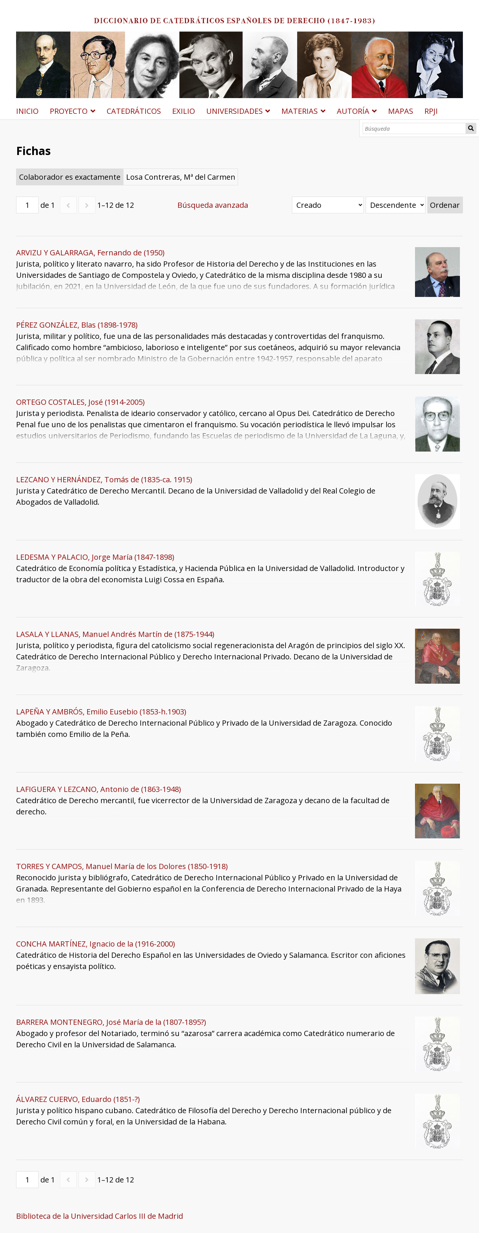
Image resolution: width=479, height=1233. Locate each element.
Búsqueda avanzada (212, 205)
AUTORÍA (353, 111)
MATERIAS (299, 111)
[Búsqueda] (414, 128)
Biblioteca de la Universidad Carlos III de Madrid (99, 1216)
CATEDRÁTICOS (134, 111)
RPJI (431, 111)
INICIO (27, 111)
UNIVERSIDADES (234, 111)
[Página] (27, 205)
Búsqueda (471, 128)
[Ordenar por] (328, 205)
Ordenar (445, 205)
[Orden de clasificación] (395, 205)
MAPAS (400, 111)
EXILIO (183, 111)
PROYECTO (69, 111)
